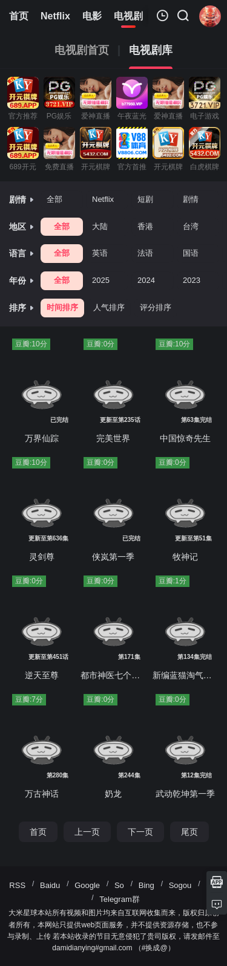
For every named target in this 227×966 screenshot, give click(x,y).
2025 (101, 280)
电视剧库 (151, 50)
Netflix (103, 199)
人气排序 (109, 307)
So (119, 885)
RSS (17, 885)
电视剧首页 (81, 50)
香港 (145, 226)
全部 (54, 199)
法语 (145, 253)
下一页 (140, 832)
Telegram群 (119, 899)
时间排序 (62, 307)
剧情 (191, 199)
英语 (100, 253)
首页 (38, 832)
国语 (191, 253)
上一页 (87, 832)
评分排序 (155, 307)
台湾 (191, 226)
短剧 (145, 199)
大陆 (100, 226)
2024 (146, 280)
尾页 (189, 832)
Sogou (180, 885)
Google (87, 885)
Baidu (50, 885)
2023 (191, 280)
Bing (146, 885)
